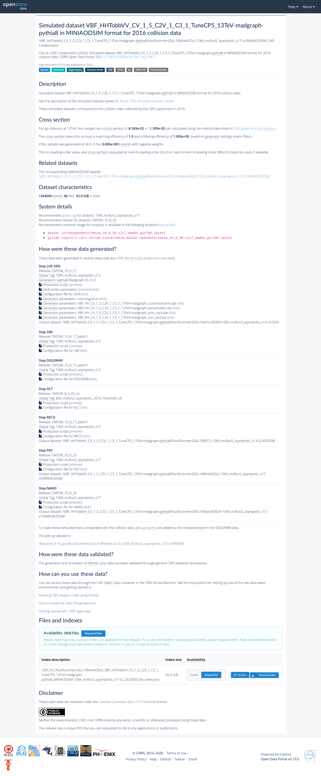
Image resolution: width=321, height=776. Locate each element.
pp (129, 69)
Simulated (58, 69)
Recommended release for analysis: (65, 220)
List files (240, 675)
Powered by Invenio (276, 754)
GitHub (165, 759)
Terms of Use (176, 753)
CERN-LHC (141, 69)
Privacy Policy (136, 759)
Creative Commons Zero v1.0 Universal (127, 702)
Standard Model (95, 69)
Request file (211, 675)
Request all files (93, 633)
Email (193, 759)
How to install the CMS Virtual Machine (67, 603)
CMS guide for (254, 128)
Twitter (179, 759)
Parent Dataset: (158, 69)
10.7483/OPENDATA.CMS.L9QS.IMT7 (129, 57)
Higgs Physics (75, 69)
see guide (167, 225)
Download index (263, 675)
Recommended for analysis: (66, 215)
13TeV (120, 69)
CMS (110, 69)
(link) (95, 289)
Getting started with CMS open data (65, 611)
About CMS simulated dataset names (147, 101)
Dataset (45, 69)
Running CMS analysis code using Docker (69, 595)
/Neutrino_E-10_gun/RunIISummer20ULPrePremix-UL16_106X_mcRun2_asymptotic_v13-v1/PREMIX (111, 543)
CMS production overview (145, 258)
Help (153, 759)
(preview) (75, 284)
